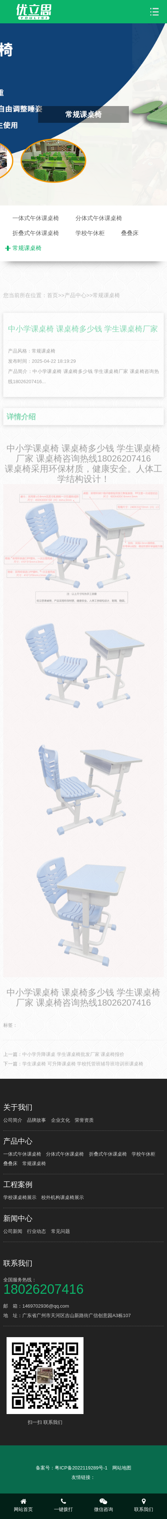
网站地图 (121, 1468)
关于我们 (17, 1107)
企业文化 (60, 1120)
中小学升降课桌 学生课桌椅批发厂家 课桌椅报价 (73, 1072)
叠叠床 (130, 233)
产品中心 (75, 313)
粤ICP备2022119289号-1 (81, 1468)
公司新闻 (12, 1231)
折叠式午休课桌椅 (35, 233)
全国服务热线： (83, 1285)
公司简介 (12, 1120)
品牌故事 (36, 1120)
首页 (52, 313)
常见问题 (60, 1231)
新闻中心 (17, 1218)
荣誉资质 (84, 1120)
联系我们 (17, 1263)
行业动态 (36, 1231)
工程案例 (17, 1184)
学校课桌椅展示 (19, 1197)
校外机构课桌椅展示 (62, 1197)
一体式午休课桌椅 (35, 218)
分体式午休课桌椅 (98, 218)
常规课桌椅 (27, 248)
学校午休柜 (90, 233)
